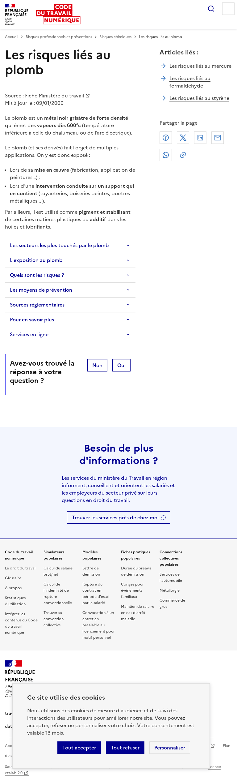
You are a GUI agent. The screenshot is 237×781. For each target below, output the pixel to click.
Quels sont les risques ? (37, 275)
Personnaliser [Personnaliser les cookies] (169, 747)
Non (97, 365)
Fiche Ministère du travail (54, 95)
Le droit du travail (20, 568)
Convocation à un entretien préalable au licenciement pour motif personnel (98, 625)
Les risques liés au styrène (199, 98)
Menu (228, 8)
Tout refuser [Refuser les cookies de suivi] (125, 747)
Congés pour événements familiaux (132, 590)
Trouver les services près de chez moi (115, 517)
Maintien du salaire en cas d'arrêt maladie (137, 613)
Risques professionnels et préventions (59, 37)
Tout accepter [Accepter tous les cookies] (79, 747)
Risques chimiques (115, 37)
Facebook (166, 137)
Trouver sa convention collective (54, 619)
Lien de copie (183, 155)
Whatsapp (166, 155)
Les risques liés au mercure (200, 66)
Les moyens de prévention (41, 290)
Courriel (217, 137)
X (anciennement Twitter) (183, 137)
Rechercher (211, 8)
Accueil (11, 37)
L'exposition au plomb (36, 260)
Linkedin (200, 137)
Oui (121, 365)
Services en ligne (29, 334)
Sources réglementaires (37, 304)
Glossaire (13, 578)
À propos (13, 588)
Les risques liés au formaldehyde (189, 82)
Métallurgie (170, 590)
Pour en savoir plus (32, 319)
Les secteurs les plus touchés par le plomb (59, 245)
